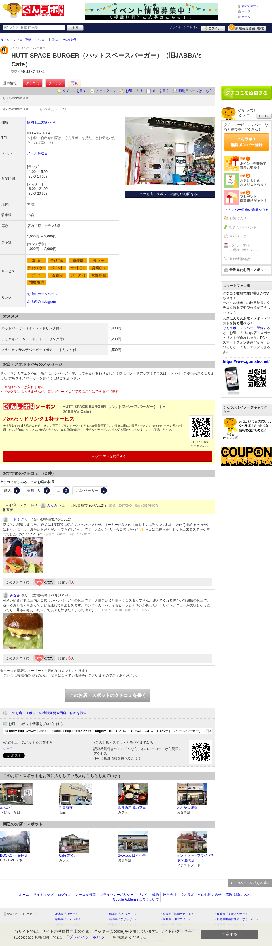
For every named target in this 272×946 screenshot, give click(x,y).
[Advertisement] (246, 57)
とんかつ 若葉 (187, 808)
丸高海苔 (66, 808)
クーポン (55, 83)
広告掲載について (239, 895)
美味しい (38, 490)
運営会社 (170, 895)
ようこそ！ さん (184, 27)
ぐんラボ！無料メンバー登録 (246, 142)
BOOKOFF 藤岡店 (14, 855)
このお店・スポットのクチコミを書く (107, 695)
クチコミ (32, 83)
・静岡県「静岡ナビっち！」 (178, 913)
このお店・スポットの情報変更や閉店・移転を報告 (47, 713)
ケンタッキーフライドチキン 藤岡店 (195, 857)
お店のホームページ (42, 294)
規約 (155, 895)
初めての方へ (250, 6)
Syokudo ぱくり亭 (132, 855)
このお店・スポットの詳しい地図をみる (170, 194)
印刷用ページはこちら (195, 91)
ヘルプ (246, 11)
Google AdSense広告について (136, 899)
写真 (74, 83)
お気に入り (134, 91)
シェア (8, 749)
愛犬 (12, 490)
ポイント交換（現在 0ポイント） (245, 247)
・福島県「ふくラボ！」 (68, 919)
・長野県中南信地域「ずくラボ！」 (236, 919)
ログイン (213, 27)
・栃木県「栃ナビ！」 (66, 913)
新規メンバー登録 (247, 27)
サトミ (15, 520)
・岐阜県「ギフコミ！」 (175, 919)
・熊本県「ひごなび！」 (121, 913)
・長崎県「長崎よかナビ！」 (232, 913)
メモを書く (160, 91)
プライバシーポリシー (117, 895)
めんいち (7, 808)
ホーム (246, 16)
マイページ (238, 236)
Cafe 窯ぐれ (68, 855)
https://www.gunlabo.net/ (246, 361)
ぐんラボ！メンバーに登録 (243, 328)
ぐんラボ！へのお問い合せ (201, 895)
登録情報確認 (240, 259)
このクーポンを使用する (107, 456)
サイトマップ (43, 895)
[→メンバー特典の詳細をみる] (247, 210)
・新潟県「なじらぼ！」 (121, 919)
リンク (143, 895)
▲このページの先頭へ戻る (250, 883)
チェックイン (106, 91)
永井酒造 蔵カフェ (132, 808)
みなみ (52, 506)
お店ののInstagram (41, 302)
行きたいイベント (243, 227)
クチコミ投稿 (85, 895)
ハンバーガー (91, 490)
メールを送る (37, 153)
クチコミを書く (74, 91)
